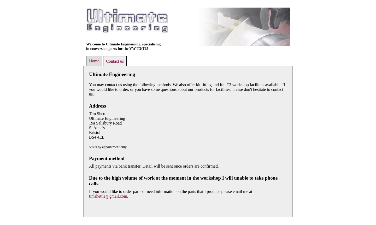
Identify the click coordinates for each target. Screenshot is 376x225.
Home (94, 61)
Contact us (115, 61)
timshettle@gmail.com (108, 196)
